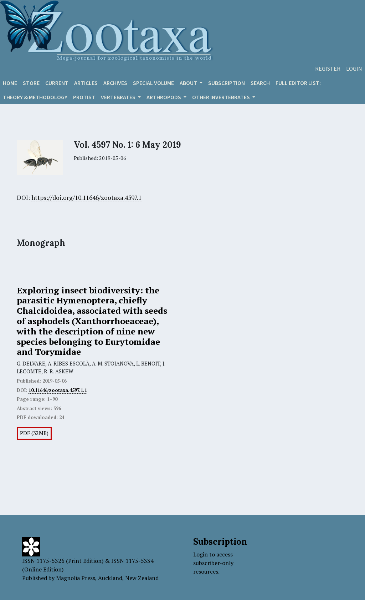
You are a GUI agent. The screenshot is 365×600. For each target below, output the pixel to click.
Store (31, 82)
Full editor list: (298, 82)
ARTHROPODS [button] (164, 97)
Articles (86, 82)
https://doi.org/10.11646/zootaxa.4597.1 (86, 197)
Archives (115, 82)
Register (327, 68)
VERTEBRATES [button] (119, 97)
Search (260, 82)
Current (56, 82)
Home (10, 82)
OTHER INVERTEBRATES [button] (221, 97)
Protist (84, 97)
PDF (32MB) (34, 433)
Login (354, 68)
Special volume (153, 82)
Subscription (226, 82)
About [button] (189, 82)
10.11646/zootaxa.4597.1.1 (58, 390)
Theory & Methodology (35, 97)
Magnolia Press (75, 578)
